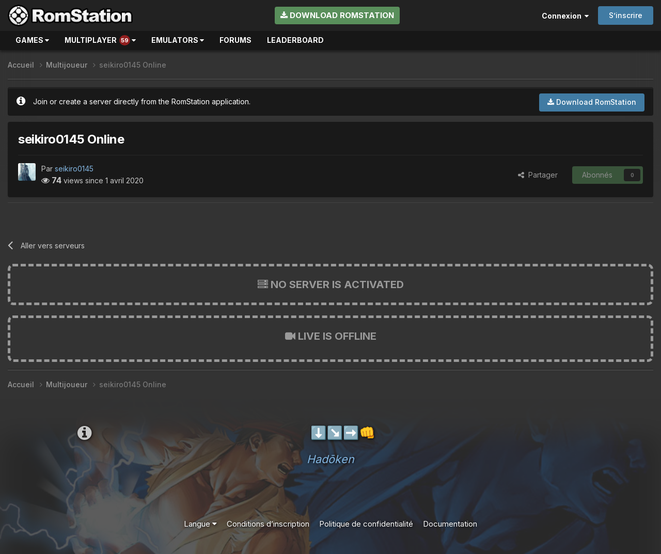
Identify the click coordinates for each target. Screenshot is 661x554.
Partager (538, 174)
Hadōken (330, 459)
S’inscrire (625, 15)
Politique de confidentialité (366, 524)
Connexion (565, 15)
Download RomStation (337, 15)
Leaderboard (295, 40)
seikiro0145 (74, 168)
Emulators (177, 40)
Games (32, 40)
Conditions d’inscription (268, 524)
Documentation (450, 524)
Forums (235, 40)
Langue (200, 524)
